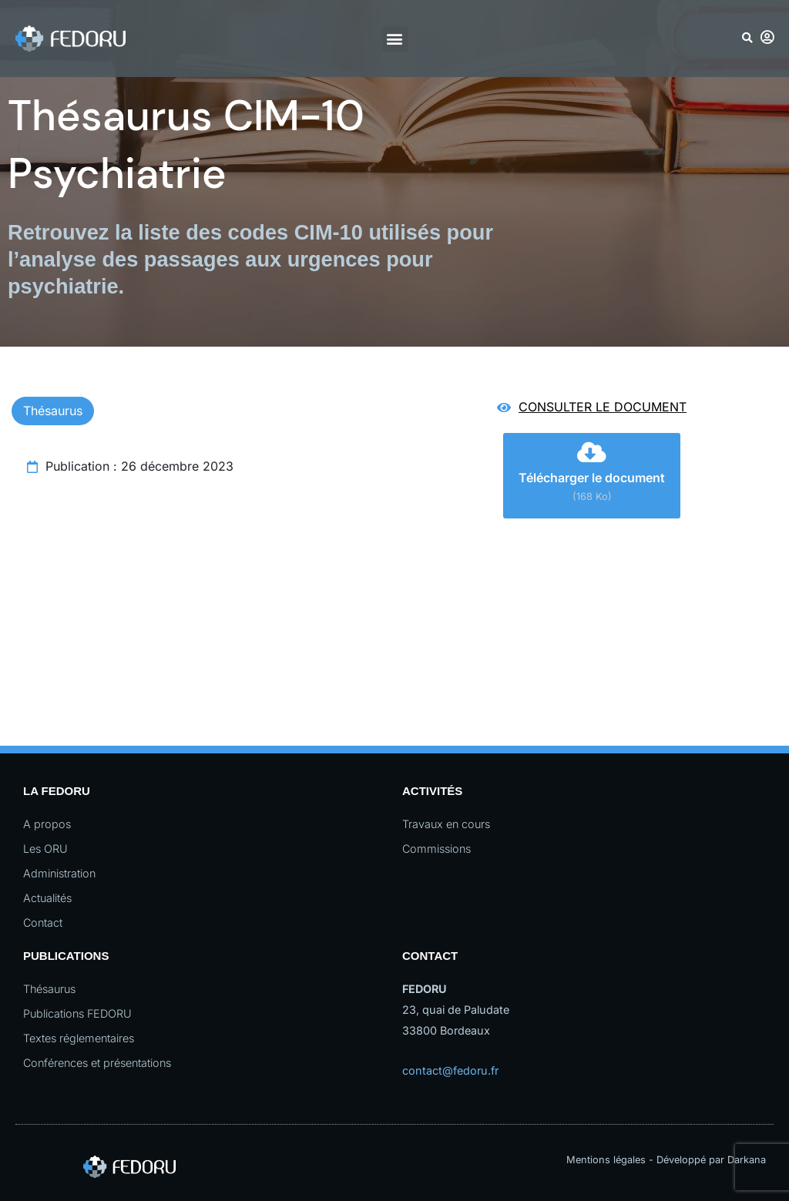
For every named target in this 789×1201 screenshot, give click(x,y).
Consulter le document (603, 406)
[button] (395, 39)
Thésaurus (52, 410)
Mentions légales (606, 1160)
